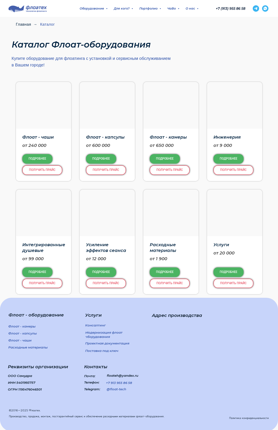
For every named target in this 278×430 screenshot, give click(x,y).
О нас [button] (191, 8)
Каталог (47, 24)
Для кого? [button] (122, 8)
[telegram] (256, 8)
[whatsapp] (265, 8)
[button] (106, 170)
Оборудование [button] (92, 8)
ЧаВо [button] (172, 8)
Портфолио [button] (148, 8)
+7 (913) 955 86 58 (230, 9)
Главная (23, 24)
